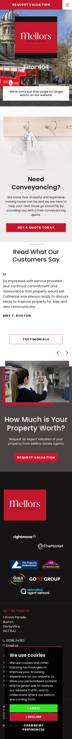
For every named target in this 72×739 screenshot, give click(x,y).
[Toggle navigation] (67, 4)
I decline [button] (33, 717)
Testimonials (36, 339)
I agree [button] (33, 708)
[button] (58, 353)
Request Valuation (31, 4)
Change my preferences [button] (33, 727)
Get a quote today (36, 227)
